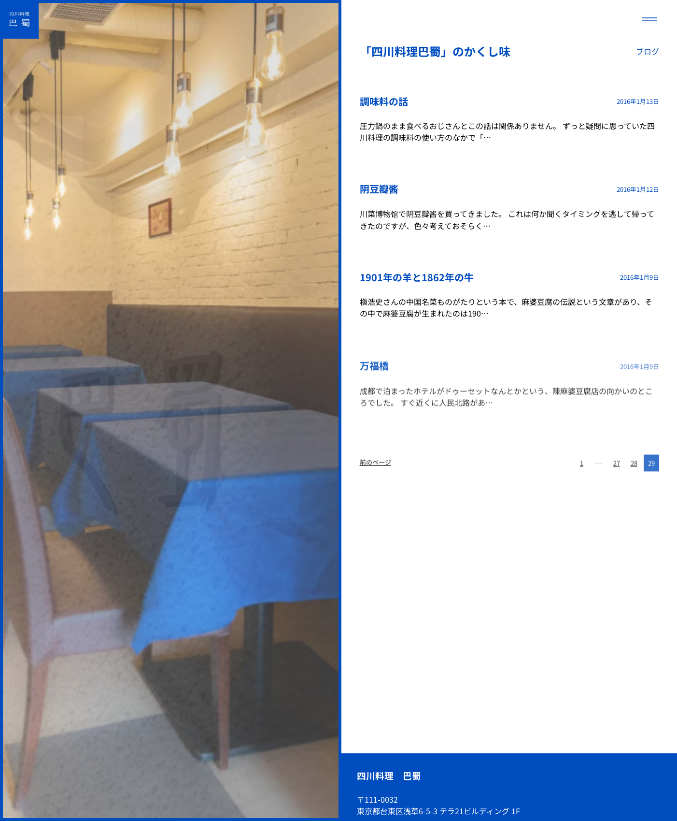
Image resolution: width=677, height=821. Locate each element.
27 (616, 466)
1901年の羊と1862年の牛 (417, 277)
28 (634, 466)
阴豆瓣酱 (379, 189)
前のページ (375, 464)
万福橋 (374, 367)
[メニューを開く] (649, 19)
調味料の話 (384, 101)
